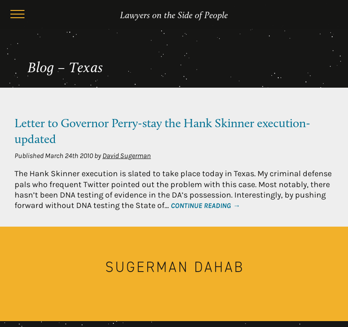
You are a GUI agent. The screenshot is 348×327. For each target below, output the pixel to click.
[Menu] (17, 15)
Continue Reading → (205, 206)
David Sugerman (126, 156)
